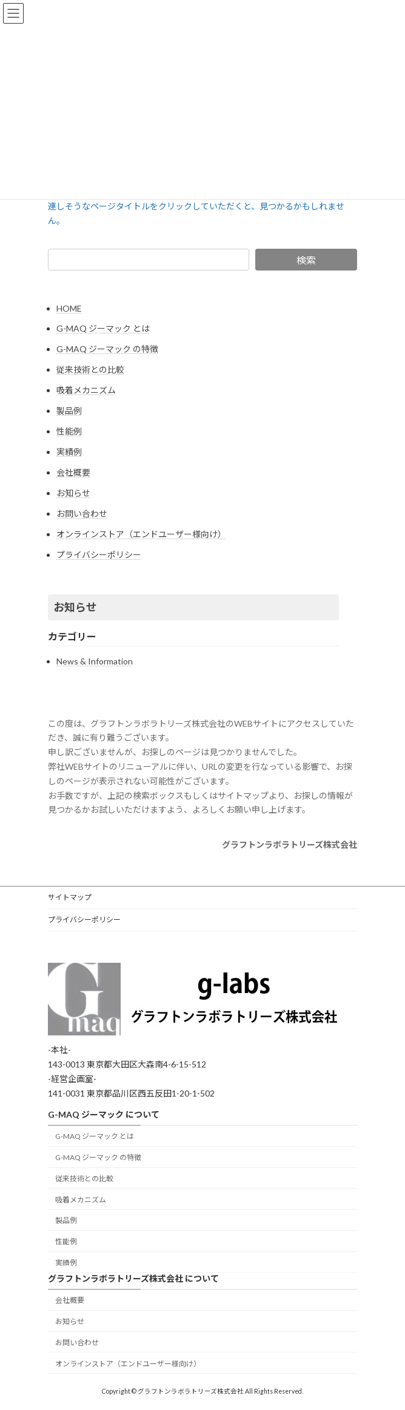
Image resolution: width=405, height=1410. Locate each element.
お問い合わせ (81, 513)
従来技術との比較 (90, 369)
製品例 (69, 410)
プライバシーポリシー (98, 554)
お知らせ (73, 493)
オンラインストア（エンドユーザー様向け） (141, 534)
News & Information (94, 661)
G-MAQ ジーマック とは (103, 328)
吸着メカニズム (86, 390)
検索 (306, 260)
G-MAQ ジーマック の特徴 (107, 349)
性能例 (69, 431)
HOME (69, 308)
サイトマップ (70, 897)
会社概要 (73, 472)
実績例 (69, 452)
